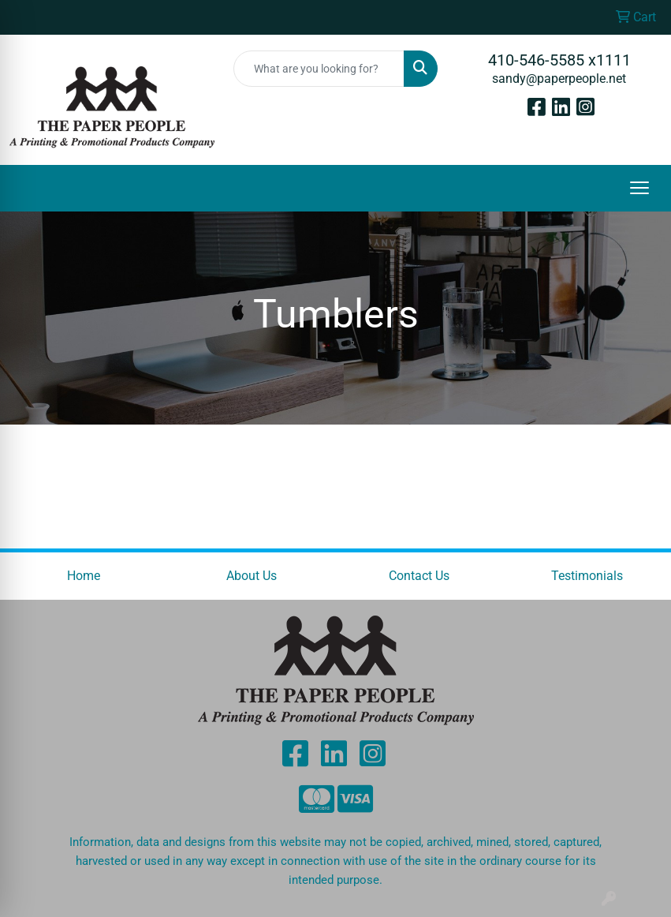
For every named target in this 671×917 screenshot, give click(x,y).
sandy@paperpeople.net (559, 78)
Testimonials (587, 575)
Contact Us (419, 575)
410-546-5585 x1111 (559, 60)
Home (83, 575)
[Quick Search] (319, 69)
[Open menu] (639, 188)
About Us (251, 575)
